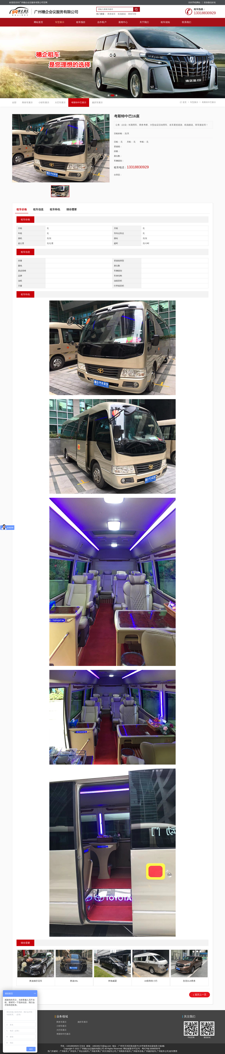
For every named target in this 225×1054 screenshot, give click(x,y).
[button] (109, 95)
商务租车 (111, 14)
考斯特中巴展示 (209, 102)
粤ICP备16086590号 (151, 1048)
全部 (14, 102)
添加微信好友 (210, 2)
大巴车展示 (60, 102)
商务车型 (132, 14)
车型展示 (194, 102)
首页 (185, 102)
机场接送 (122, 14)
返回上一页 (200, 994)
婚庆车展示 (97, 102)
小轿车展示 (43, 102)
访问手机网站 (194, 2)
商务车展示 (27, 102)
